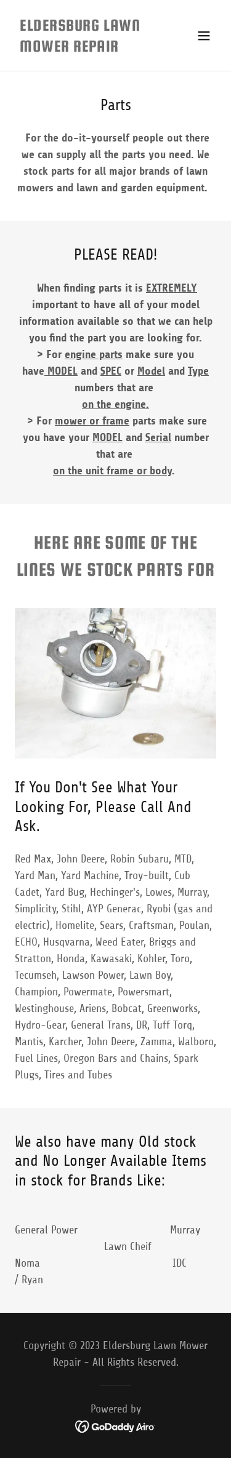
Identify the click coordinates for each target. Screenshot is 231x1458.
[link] (85, 48)
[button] (204, 35)
